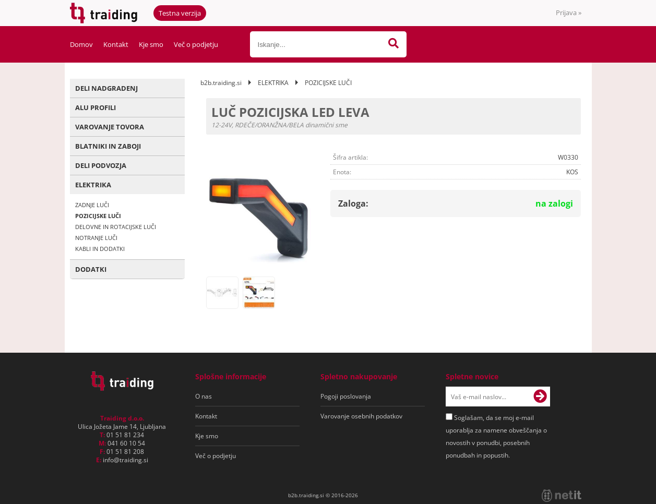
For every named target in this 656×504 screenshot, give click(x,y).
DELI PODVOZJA (100, 165)
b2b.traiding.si (221, 82)
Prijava (568, 12)
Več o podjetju (196, 44)
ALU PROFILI (95, 107)
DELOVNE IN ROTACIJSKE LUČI (115, 227)
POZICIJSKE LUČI (98, 216)
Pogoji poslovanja (345, 396)
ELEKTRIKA (93, 184)
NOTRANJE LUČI (96, 238)
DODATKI (90, 269)
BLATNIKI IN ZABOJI (108, 146)
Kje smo (151, 44)
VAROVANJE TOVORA (109, 126)
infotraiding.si (125, 459)
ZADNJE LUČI (92, 205)
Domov (81, 44)
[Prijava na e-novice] (540, 396)
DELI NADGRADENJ (106, 88)
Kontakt (115, 44)
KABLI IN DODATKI (100, 249)
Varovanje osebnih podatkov (361, 416)
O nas (203, 396)
